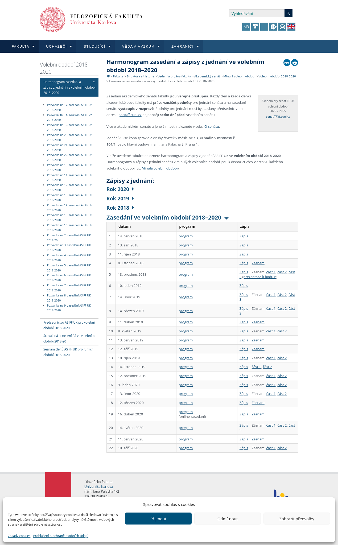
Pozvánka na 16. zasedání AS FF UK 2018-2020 (69, 227)
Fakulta (118, 76)
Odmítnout (227, 518)
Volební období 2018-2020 (64, 68)
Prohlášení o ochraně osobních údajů (60, 536)
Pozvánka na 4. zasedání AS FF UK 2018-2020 (69, 257)
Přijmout (158, 518)
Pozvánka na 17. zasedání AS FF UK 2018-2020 (69, 107)
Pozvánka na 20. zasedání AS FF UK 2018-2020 (69, 137)
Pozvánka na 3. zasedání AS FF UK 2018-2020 (69, 247)
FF (108, 76)
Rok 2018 (120, 207)
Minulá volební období (239, 76)
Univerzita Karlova (98, 486)
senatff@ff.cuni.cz (278, 116)
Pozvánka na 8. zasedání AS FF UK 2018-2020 (69, 298)
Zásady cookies (19, 536)
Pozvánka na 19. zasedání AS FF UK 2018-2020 (69, 127)
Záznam (258, 263)
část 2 (282, 272)
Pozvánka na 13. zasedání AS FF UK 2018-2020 (69, 197)
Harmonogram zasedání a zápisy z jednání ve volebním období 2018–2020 (69, 87)
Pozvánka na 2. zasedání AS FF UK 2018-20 (69, 237)
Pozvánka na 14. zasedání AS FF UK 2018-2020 (69, 207)
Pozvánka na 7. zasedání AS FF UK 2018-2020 (69, 287)
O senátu (211, 126)
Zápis (244, 236)
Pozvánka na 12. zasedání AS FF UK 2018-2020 (69, 187)
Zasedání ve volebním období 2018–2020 (167, 217)
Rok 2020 (120, 189)
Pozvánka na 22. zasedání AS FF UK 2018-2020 (69, 157)
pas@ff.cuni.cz (129, 114)
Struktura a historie (140, 76)
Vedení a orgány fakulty (174, 76)
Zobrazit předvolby (296, 518)
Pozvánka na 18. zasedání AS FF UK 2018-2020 (69, 117)
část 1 (271, 272)
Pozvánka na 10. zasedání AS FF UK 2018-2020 (69, 167)
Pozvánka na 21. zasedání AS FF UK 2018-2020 (69, 147)
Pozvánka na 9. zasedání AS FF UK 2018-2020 (69, 308)
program (186, 236)
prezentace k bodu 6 (259, 276)
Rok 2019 (120, 198)
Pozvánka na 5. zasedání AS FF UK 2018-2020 (69, 267)
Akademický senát (207, 76)
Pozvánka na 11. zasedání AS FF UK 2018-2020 (69, 177)
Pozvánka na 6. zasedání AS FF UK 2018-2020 (69, 278)
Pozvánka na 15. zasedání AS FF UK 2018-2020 (69, 217)
